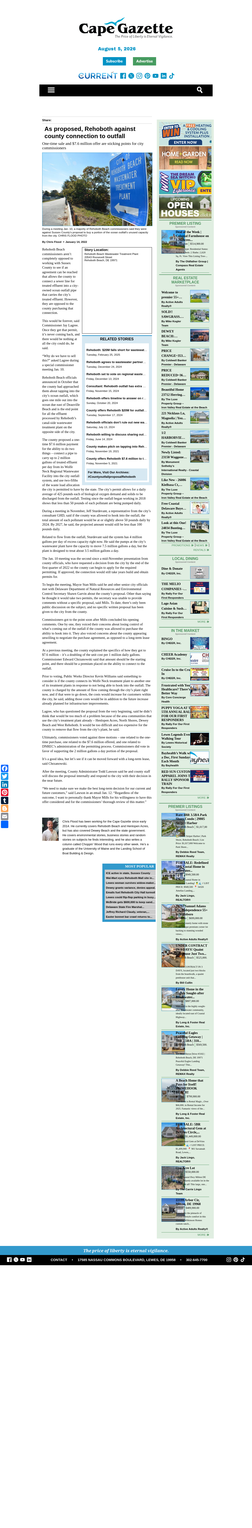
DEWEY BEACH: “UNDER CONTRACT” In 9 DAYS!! (173, 334)
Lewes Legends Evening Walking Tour (178, 736)
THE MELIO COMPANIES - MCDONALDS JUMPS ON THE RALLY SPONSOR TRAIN (173, 587)
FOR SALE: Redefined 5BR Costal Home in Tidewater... (192, 866)
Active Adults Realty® (172, 304)
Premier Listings (185, 807)
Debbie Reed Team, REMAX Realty (190, 854)
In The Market (185, 631)
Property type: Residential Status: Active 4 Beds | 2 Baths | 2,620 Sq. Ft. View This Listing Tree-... (192, 252)
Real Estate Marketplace (185, 280)
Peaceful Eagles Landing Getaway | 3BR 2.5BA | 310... (189, 1037)
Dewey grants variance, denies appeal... (131, 887)
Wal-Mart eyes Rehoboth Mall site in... (130, 877)
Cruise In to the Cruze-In (177, 672)
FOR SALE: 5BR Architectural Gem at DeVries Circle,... (191, 1128)
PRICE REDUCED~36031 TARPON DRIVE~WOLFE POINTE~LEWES (174, 373)
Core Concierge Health (173, 699)
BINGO (167, 639)
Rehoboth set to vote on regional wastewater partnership (127, 374)
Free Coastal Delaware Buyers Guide (173, 506)
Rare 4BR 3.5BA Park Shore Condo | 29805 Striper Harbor (191, 819)
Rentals (199, 549)
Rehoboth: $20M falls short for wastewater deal (120, 350)
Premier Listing (185, 223)
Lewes (179, 874)
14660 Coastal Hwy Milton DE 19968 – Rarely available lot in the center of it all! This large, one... (192, 1181)
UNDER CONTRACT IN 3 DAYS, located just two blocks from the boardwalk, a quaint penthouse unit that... (190, 972)
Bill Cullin (186, 982)
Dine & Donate (172, 568)
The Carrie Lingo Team (189, 1191)
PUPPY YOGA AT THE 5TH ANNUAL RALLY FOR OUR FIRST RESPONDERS (178, 714)
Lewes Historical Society (174, 744)
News (200, 545)
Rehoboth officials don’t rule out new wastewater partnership (130, 422)
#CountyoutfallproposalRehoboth (112, 476)
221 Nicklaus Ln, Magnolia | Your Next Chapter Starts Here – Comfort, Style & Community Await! (173, 416)
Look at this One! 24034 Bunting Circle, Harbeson (173, 525)
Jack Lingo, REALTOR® (185, 897)
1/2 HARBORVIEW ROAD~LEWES (173, 435)
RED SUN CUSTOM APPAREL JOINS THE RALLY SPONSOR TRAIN (178, 777)
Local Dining (185, 559)
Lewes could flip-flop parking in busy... (131, 897)
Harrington (182, 243)
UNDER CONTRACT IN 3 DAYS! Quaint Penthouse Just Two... (191, 949)
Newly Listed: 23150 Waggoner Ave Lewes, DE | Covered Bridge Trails (173, 455)
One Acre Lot (185, 1168)
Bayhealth (172, 765)
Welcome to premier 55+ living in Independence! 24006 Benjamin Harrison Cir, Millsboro (172, 295)
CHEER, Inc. (173, 573)
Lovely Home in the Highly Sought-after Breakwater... (190, 993)
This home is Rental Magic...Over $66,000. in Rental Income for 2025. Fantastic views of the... (192, 1105)
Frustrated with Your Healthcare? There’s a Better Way (176, 689)
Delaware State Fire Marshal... (125, 906)
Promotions (181, 545)
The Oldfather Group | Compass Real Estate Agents (192, 265)
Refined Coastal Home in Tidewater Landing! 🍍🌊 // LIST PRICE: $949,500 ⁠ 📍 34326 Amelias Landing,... (192, 885)
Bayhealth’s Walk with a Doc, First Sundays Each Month (177, 757)
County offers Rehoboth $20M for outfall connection (123, 410)
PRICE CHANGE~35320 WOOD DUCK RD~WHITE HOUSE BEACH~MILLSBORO (174, 353)
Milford (180, 1096)
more (202, 797)
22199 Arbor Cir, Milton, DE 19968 (188, 1202)
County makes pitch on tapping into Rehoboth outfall (124, 446)
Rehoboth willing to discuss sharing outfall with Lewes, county (131, 434)
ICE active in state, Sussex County (128, 873)
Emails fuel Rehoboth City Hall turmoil (130, 892)
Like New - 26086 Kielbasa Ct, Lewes (173, 483)
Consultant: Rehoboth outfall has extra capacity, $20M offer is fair (133, 386)
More (202, 621)
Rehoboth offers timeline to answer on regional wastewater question (135, 398)
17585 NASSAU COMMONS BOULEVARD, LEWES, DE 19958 (127, 1260)
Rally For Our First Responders (172, 595)
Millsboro (181, 918)
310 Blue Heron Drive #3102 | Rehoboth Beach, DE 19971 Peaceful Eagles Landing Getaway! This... (190, 1059)
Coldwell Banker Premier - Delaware (174, 362)
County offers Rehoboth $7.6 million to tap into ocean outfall (129, 458)
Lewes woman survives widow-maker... (131, 882)
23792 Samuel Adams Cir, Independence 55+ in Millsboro (192, 910)
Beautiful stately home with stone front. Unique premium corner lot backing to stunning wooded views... (192, 928)
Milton (179, 1207)
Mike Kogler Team (171, 323)
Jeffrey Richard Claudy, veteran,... (127, 911)
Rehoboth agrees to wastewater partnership (117, 362)
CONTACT (59, 1260)
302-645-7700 (196, 1260)
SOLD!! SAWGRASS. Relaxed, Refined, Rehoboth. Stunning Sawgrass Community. (173, 314)
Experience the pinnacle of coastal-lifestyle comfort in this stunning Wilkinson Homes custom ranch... (191, 1218)
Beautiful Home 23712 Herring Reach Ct (172, 392)
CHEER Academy (174, 654)
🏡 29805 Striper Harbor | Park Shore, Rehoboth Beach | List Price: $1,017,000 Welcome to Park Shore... (191, 841)
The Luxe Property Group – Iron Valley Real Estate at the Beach (184, 403)
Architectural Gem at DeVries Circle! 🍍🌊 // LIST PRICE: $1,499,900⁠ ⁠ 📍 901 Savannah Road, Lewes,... (190, 1147)
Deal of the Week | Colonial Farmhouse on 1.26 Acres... (192, 236)
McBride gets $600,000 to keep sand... (130, 902)
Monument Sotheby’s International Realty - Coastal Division (180, 468)
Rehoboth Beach (185, 827)
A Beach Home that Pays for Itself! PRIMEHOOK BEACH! (189, 1086)
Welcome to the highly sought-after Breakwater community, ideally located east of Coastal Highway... (190, 1011)
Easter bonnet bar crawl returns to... (129, 916)
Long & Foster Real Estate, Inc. (190, 1024)
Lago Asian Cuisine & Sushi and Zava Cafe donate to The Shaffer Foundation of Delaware (172, 606)
